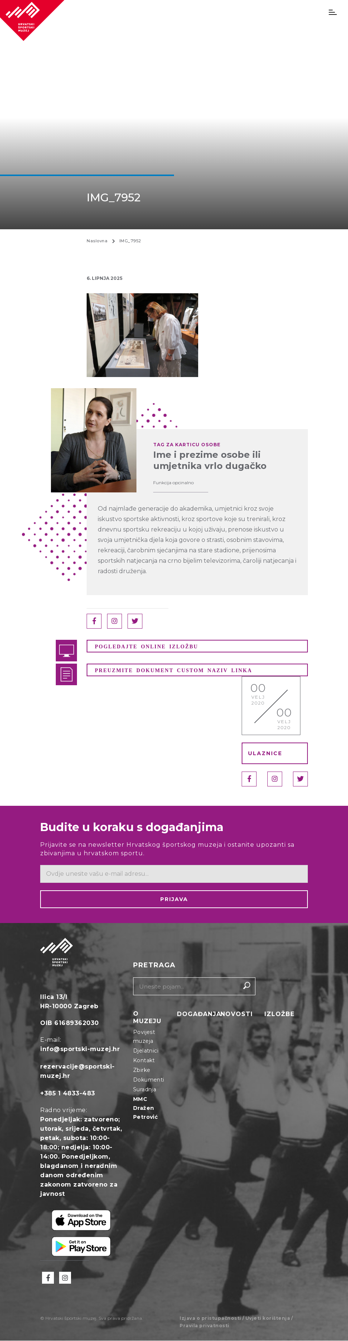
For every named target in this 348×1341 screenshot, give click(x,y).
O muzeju (147, 1017)
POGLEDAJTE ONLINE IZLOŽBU (146, 646)
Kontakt (144, 1060)
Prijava (174, 899)
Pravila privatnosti (204, 1326)
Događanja (199, 1014)
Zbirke (141, 1070)
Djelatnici (145, 1051)
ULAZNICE (265, 753)
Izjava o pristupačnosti (210, 1318)
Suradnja (144, 1089)
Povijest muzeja (144, 1037)
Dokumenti (148, 1080)
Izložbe (279, 1014)
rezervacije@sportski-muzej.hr (77, 1071)
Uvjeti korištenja (267, 1318)
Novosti (236, 1014)
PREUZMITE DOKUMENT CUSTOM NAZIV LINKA (173, 670)
